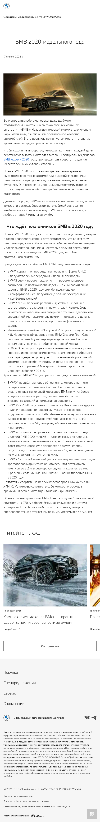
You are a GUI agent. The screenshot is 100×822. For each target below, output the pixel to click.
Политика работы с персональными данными (26, 801)
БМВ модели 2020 (16, 159)
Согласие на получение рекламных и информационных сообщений (36, 806)
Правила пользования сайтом (18, 795)
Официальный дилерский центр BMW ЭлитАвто (32, 16)
